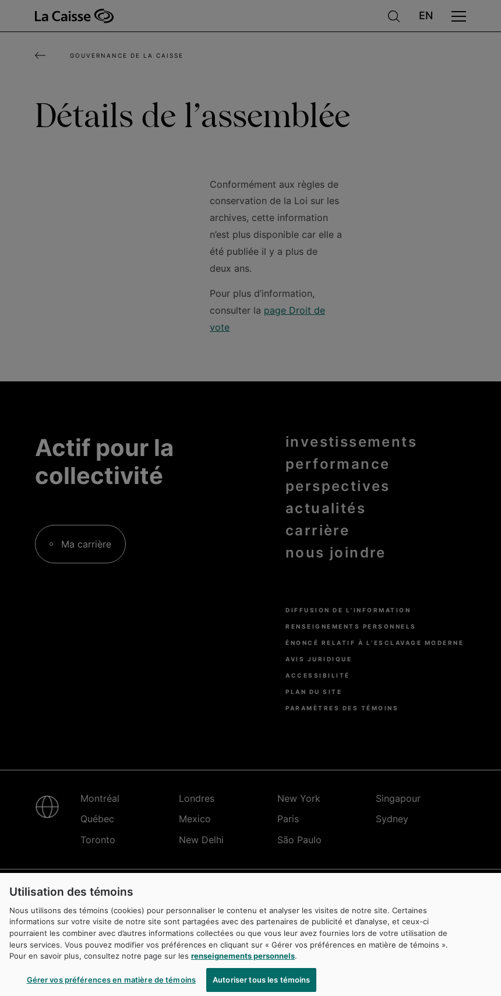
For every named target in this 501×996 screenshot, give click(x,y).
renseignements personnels (243, 962)
